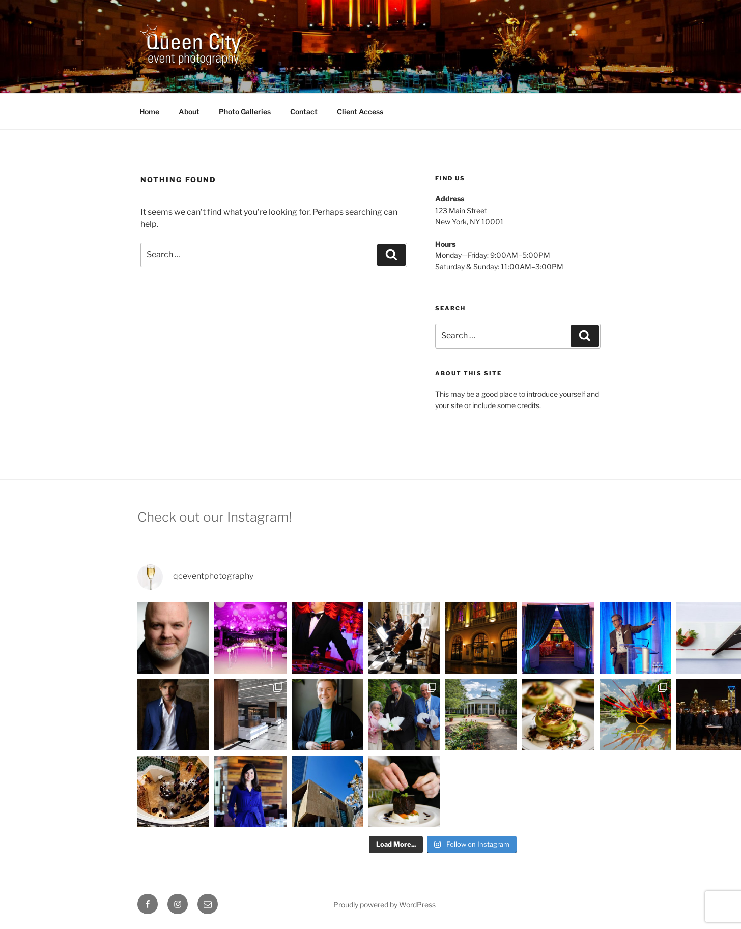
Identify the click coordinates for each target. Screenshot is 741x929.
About (189, 111)
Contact (304, 111)
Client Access (360, 111)
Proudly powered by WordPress (384, 904)
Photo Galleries (245, 111)
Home (149, 111)
